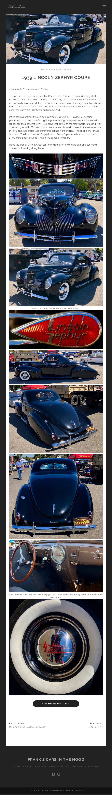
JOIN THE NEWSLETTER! (56, 703)
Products (40, 766)
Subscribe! (91, 766)
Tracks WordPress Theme (43, 791)
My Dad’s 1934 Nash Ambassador (28, 727)
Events (53, 766)
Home (17, 766)
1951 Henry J (95, 727)
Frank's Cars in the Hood (56, 759)
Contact (77, 766)
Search (27, 766)
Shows (65, 766)
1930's (67, 69)
